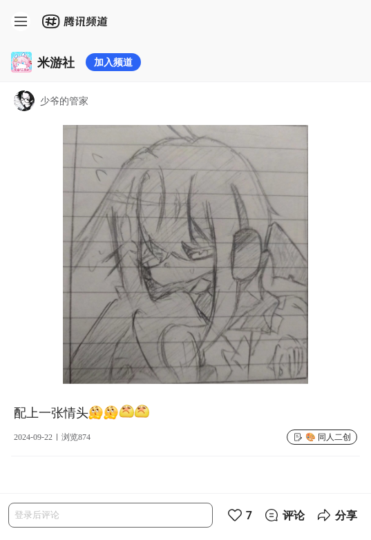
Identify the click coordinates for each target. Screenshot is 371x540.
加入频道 (113, 61)
